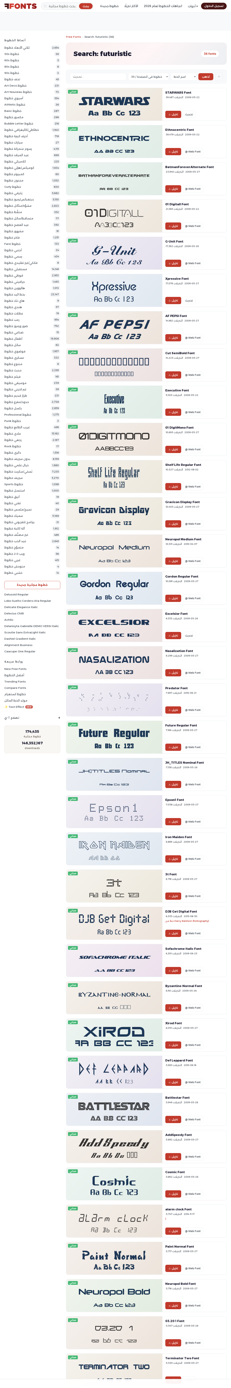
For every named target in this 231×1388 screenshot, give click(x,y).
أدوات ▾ (193, 6)
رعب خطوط (11, 319)
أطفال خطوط (13, 338)
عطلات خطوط (13, 313)
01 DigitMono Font (179, 427)
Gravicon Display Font (182, 502)
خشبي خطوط (13, 572)
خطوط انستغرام (15, 694)
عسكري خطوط (14, 357)
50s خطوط (11, 54)
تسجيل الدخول (213, 6)
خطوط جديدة (109, 6)
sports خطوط (13, 484)
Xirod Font (173, 1023)
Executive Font (177, 390)
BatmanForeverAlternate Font (189, 167)
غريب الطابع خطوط (17, 427)
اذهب (206, 76)
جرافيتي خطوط (14, 282)
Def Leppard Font (179, 1060)
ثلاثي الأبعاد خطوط (17, 47)
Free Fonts (73, 36)
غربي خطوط (12, 560)
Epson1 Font (174, 800)
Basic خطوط (12, 111)
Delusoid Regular (16, 594)
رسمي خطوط (13, 256)
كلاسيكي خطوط (15, 161)
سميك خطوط (13, 516)
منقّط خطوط (13, 212)
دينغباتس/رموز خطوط (19, 199)
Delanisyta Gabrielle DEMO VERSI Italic (31, 626)
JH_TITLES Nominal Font (184, 762)
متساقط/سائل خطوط (18, 218)
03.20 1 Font (174, 1321)
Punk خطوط (12, 421)
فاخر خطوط (12, 237)
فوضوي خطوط (14, 351)
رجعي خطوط (13, 440)
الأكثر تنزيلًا (131, 6)
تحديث (189, 114)
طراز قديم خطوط (15, 395)
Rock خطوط (12, 446)
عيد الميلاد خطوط (16, 155)
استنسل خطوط (14, 490)
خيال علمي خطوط (16, 465)
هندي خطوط (13, 307)
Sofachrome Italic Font (183, 949)
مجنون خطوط (13, 180)
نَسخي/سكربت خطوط (18, 471)
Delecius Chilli (14, 613)
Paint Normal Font (179, 1246)
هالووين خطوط (14, 288)
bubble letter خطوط (18, 123)
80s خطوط (11, 66)
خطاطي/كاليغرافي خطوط (21, 130)
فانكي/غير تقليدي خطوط (21, 263)
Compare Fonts (15, 688)
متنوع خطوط (13, 364)
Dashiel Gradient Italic (20, 638)
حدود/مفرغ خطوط (16, 402)
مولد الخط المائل (15, 700)
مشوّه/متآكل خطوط (18, 205)
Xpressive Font (177, 278)
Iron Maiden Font (178, 837)
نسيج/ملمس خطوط (18, 509)
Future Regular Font (181, 725)
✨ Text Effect (18, 707)
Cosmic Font (175, 1172)
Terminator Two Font (182, 1358)
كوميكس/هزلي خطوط (19, 168)
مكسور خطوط (13, 117)
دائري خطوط (12, 452)
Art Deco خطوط (15, 85)
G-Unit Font (174, 241)
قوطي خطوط (13, 275)
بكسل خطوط (13, 408)
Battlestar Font (177, 1097)
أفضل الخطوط (14, 675)
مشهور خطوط (14, 231)
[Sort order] (184, 77)
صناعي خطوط (13, 332)
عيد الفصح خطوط (16, 225)
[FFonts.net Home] (20, 6)
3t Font (171, 874)
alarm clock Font (178, 1209)
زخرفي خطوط (13, 193)
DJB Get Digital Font (181, 911)
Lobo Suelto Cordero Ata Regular (27, 600)
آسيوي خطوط (13, 98)
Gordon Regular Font (181, 576)
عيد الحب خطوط (15, 541)
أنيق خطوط (12, 497)
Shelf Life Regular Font (183, 465)
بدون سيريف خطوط (17, 459)
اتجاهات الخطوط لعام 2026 (163, 6)
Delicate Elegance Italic (21, 607)
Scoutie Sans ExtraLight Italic (25, 632)
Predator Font (176, 688)
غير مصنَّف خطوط (16, 535)
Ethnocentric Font (179, 130)
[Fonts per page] (148, 77)
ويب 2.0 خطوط (14, 553)
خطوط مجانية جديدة (32, 585)
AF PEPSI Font (176, 316)
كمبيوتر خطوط (14, 174)
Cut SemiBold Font (180, 353)
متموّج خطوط (14, 547)
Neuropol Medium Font (183, 539)
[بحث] (67, 6)
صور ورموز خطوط (16, 326)
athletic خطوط (14, 104)
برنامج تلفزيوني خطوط (19, 522)
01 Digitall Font (177, 204)
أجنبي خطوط (13, 250)
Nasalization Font (179, 651)
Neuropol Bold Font (180, 1284)
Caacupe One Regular (19, 651)
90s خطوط (11, 73)
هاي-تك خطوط (14, 301)
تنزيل (173, 114)
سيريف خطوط (13, 478)
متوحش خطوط (14, 566)
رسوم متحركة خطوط (18, 149)
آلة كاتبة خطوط (14, 528)
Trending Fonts (15, 681)
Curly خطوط (12, 186)
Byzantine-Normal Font (183, 986)
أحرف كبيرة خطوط (16, 136)
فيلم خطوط (12, 376)
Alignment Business (18, 645)
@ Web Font (193, 151)
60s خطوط (11, 60)
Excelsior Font (176, 613)
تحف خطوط (12, 79)
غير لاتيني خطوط (15, 389)
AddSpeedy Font (178, 1135)
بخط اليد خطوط (14, 294)
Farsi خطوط (12, 244)
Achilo (8, 619)
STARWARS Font (178, 92)
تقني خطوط (12, 503)
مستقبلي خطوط (15, 269)
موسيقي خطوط (15, 383)
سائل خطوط (12, 345)
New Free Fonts (15, 669)
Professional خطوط (17, 414)
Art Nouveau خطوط (18, 92)
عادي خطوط (12, 433)
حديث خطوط (12, 370)
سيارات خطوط (13, 142)
